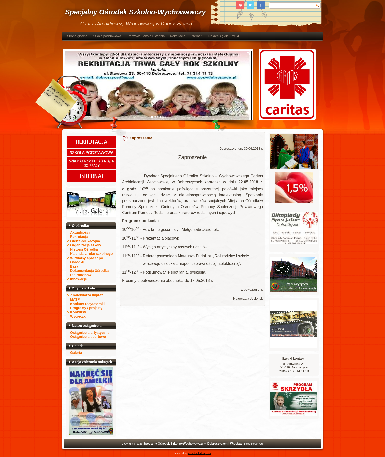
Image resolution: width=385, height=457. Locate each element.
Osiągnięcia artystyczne (90, 333)
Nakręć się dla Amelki (223, 36)
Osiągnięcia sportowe (88, 337)
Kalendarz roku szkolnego (91, 254)
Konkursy (78, 312)
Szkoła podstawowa (107, 36)
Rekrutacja (177, 36)
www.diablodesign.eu (199, 453)
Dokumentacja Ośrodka (89, 271)
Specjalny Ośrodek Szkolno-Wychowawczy (135, 12)
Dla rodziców (80, 275)
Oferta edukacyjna (85, 241)
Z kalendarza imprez (86, 295)
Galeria (76, 353)
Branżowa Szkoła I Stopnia (145, 36)
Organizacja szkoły (85, 245)
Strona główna (77, 36)
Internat (196, 36)
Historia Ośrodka (84, 249)
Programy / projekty (86, 308)
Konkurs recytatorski (87, 304)
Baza (74, 266)
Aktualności (80, 232)
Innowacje (78, 279)
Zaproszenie (140, 138)
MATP (75, 299)
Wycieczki (78, 316)
